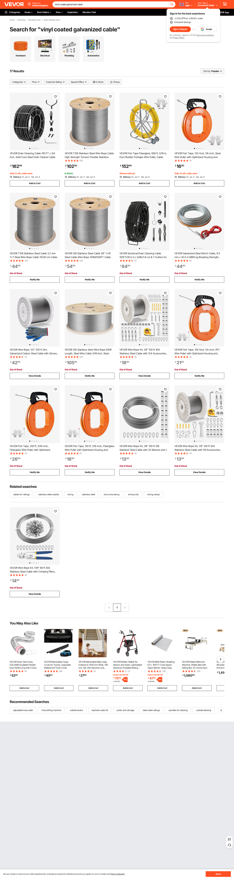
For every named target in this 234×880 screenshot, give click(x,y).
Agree (218, 874)
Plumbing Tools (34, 20)
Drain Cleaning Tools (52, 20)
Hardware (21, 55)
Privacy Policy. (179, 37)
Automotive (93, 55)
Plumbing (21, 20)
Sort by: (207, 71)
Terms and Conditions (205, 35)
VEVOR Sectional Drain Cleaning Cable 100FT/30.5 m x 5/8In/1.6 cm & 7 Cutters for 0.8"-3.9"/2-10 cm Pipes (143, 257)
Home (12, 20)
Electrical (45, 55)
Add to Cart (34, 183)
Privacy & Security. (117, 874)
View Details (35, 375)
